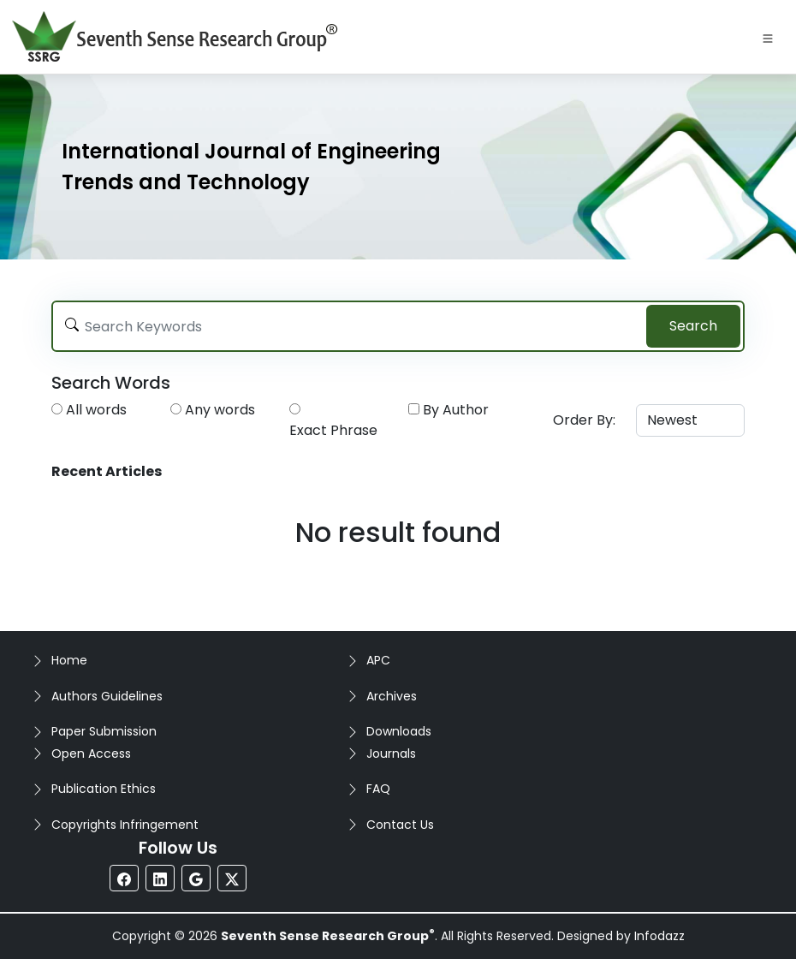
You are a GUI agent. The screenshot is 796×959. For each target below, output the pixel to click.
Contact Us (400, 824)
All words (96, 410)
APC (378, 660)
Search (693, 326)
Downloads (398, 731)
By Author (456, 410)
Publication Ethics (103, 788)
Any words (220, 410)
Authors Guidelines (107, 696)
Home (69, 660)
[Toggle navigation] (768, 37)
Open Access (91, 753)
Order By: (584, 420)
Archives (391, 696)
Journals (391, 753)
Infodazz (659, 935)
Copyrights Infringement (125, 824)
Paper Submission (104, 731)
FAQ (378, 788)
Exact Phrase (333, 430)
